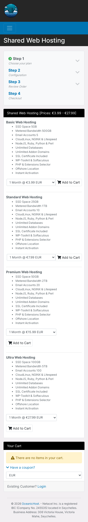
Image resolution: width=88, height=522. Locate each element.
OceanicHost (30, 503)
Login (42, 486)
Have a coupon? (20, 467)
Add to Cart (68, 182)
